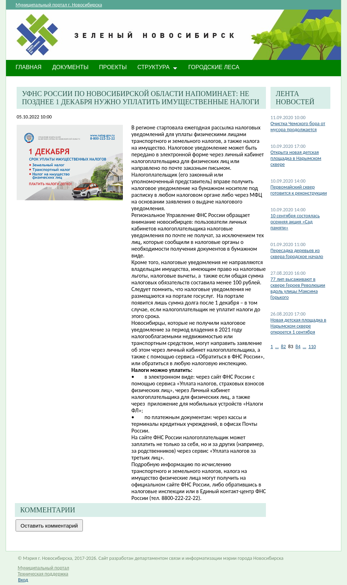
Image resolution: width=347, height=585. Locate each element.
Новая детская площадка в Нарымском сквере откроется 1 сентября (298, 326)
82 (283, 347)
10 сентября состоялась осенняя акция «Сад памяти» (295, 222)
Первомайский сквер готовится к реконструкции (299, 190)
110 (312, 347)
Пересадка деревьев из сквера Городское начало (297, 253)
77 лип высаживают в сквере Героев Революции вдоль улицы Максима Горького (298, 288)
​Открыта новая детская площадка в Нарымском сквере (296, 158)
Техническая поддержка (43, 574)
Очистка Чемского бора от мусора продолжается (298, 127)
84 (297, 347)
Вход (23, 580)
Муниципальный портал (43, 568)
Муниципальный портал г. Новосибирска (59, 5)
